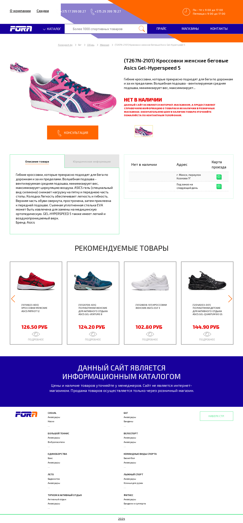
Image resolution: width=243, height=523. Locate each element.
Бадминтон (54, 478)
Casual (52, 412)
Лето (51, 474)
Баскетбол (129, 458)
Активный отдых (57, 499)
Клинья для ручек (133, 483)
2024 (121, 518)
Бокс (50, 458)
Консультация (72, 133)
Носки (51, 421)
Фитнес (128, 495)
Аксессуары (54, 417)
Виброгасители (56, 442)
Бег (126, 412)
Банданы (128, 421)
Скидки (43, 10)
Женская (104, 44)
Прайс (162, 29)
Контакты (219, 29)
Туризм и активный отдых (65, 495)
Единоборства (57, 453)
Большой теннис (58, 433)
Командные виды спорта (140, 453)
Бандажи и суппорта (135, 503)
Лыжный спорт (133, 474)
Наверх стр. (217, 416)
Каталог (52, 29)
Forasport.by (65, 44)
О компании (20, 10)
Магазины (190, 29)
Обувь (90, 44)
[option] (64, 98)
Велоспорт (131, 433)
